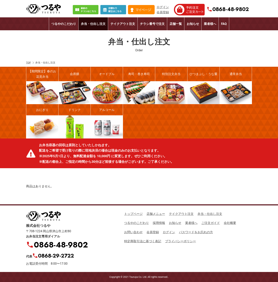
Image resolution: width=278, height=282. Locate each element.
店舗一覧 (176, 24)
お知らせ (193, 24)
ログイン (163, 7)
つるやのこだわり (63, 24)
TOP (28, 62)
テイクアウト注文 (122, 24)
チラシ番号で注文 (152, 24)
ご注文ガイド (210, 223)
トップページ (133, 214)
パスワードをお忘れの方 (196, 232)
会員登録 (163, 12)
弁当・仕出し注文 (93, 24)
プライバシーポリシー (180, 241)
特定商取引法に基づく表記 (142, 241)
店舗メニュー (156, 214)
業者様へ (210, 24)
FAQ (224, 24)
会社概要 (230, 223)
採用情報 (159, 223)
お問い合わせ (133, 232)
